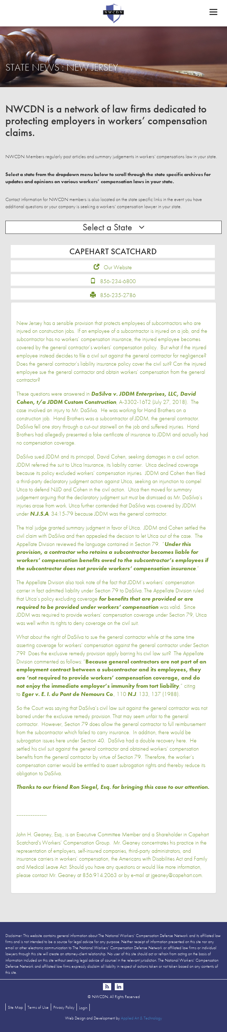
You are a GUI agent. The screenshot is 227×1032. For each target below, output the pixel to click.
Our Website (118, 267)
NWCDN (113, 12)
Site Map (15, 1007)
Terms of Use (38, 1007)
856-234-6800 (118, 281)
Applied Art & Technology (141, 1018)
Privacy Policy (63, 1007)
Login (83, 1008)
